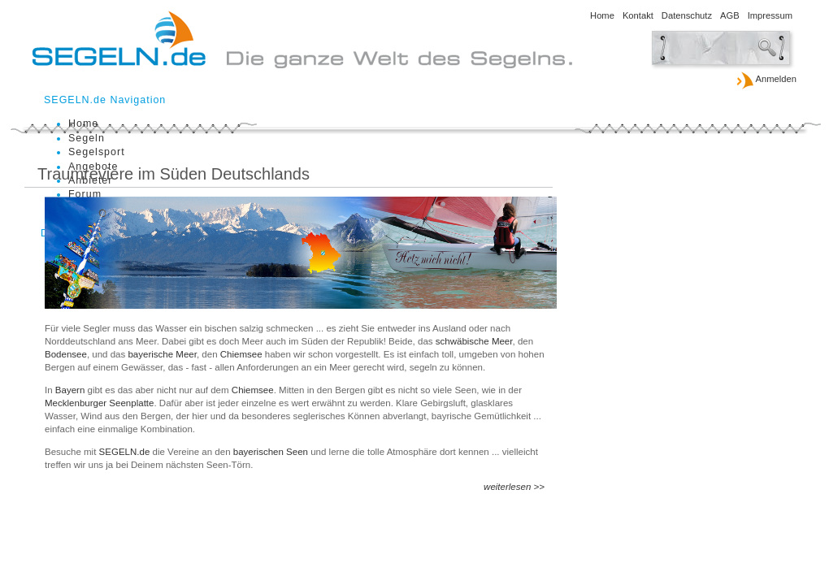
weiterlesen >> (514, 487)
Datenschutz (687, 15)
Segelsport (96, 152)
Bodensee (66, 354)
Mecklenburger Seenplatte (99, 403)
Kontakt (638, 15)
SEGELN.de (126, 452)
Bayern (71, 390)
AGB (730, 15)
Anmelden (766, 79)
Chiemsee (242, 354)
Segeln (86, 138)
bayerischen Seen (271, 452)
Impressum (770, 15)
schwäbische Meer (474, 341)
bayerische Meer (162, 354)
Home (602, 15)
